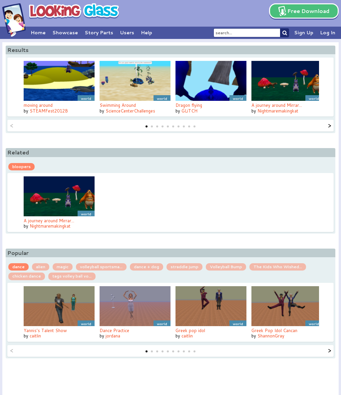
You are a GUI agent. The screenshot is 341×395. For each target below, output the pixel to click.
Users (127, 32)
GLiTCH (189, 111)
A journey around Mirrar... (276, 105)
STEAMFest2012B (49, 111)
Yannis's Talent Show (45, 330)
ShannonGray (270, 336)
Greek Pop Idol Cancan (274, 330)
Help (146, 32)
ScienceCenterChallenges (130, 111)
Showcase (65, 32)
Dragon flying (188, 105)
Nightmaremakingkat (277, 111)
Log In (327, 32)
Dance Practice (114, 330)
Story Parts (99, 32)
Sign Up (303, 32)
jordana (113, 336)
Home (38, 32)
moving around (38, 105)
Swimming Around (118, 105)
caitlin (35, 336)
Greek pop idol (190, 330)
